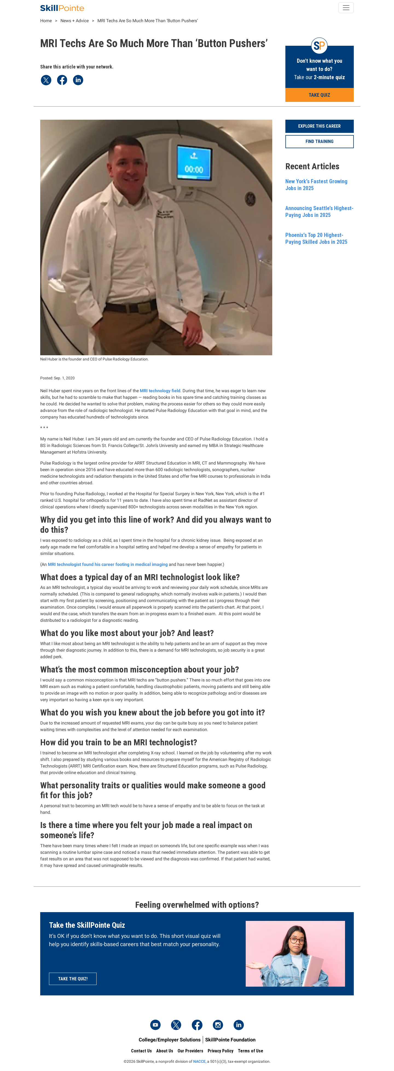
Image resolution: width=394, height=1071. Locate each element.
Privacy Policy (220, 1050)
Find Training (320, 141)
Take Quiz (319, 95)
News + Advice (74, 20)
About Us (164, 1050)
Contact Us (141, 1050)
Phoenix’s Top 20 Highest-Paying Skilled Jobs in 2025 (316, 238)
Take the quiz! (73, 978)
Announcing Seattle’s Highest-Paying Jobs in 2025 (319, 211)
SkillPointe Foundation (230, 1040)
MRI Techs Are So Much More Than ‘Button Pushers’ (147, 20)
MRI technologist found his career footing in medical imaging (108, 564)
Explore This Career (319, 126)
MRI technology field (160, 390)
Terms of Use (250, 1050)
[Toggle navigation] (346, 7)
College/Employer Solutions (170, 1040)
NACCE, (199, 1061)
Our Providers (190, 1050)
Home (46, 20)
